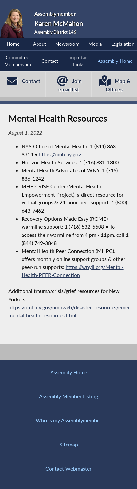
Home (13, 44)
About (39, 44)
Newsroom (67, 44)
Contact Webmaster (68, 468)
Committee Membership (17, 60)
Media (95, 44)
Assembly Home (115, 61)
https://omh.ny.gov (60, 154)
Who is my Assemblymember (68, 420)
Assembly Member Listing (68, 396)
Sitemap (68, 444)
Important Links (78, 60)
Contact (49, 61)
